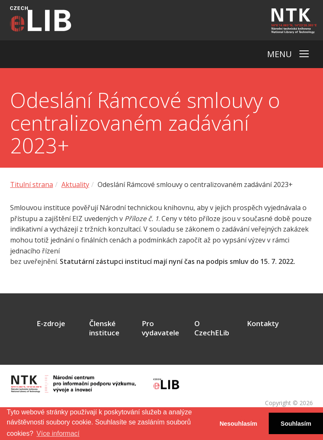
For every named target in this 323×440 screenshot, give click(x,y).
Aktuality (75, 184)
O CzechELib (211, 328)
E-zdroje (51, 323)
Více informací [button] (58, 433)
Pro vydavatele (160, 328)
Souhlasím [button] (296, 423)
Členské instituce (104, 328)
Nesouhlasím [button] (238, 423)
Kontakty (263, 323)
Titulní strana (31, 184)
